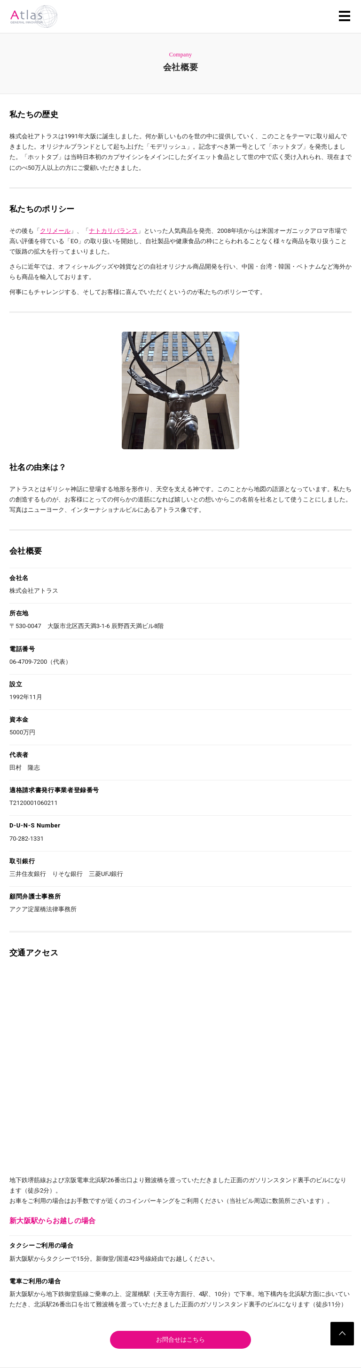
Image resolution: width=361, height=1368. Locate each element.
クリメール (55, 230)
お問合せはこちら (180, 1339)
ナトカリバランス (113, 230)
